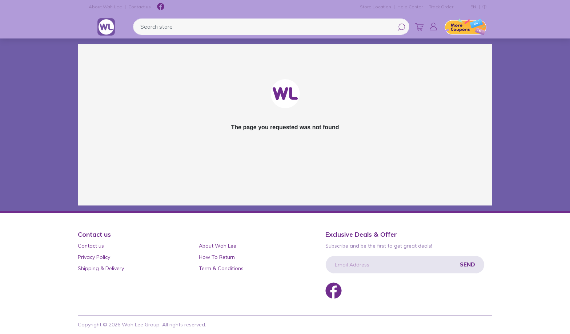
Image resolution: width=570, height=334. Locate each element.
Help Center (410, 6)
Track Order (441, 6)
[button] (433, 26)
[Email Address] (405, 265)
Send (467, 264)
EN (473, 6)
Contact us (139, 6)
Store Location (375, 6)
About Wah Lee (105, 6)
